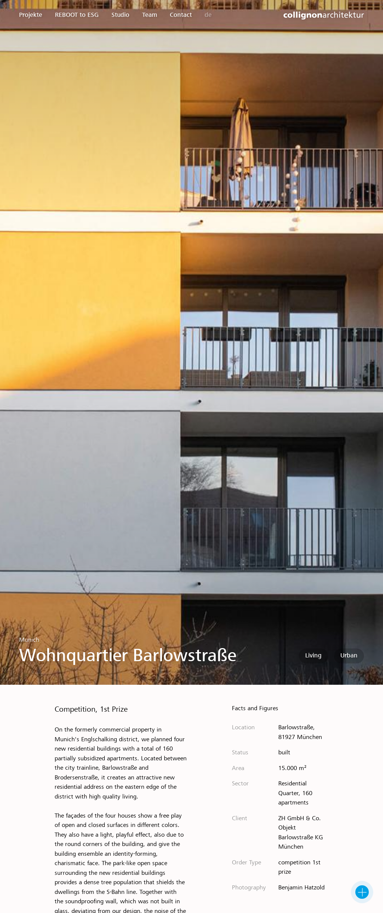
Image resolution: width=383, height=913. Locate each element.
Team (149, 15)
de (208, 15)
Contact (181, 15)
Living (313, 656)
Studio (120, 15)
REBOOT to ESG (77, 15)
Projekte (30, 15)
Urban (349, 656)
